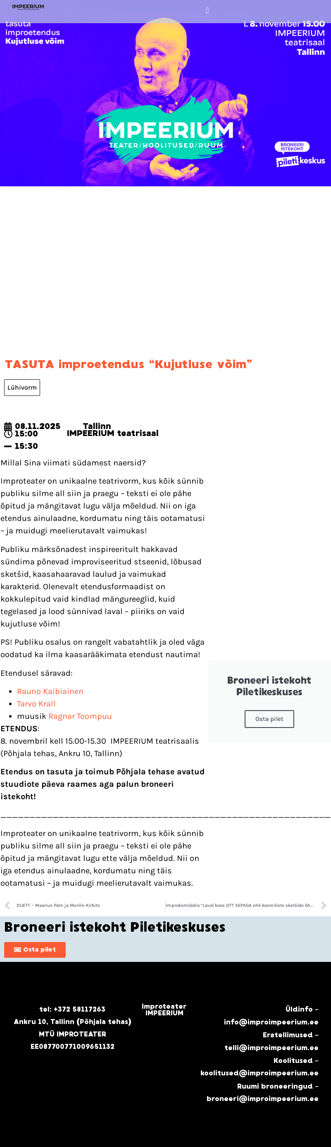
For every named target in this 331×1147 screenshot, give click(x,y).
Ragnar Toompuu (79, 716)
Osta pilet (269, 719)
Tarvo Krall (36, 703)
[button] (207, 10)
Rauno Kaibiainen (50, 691)
